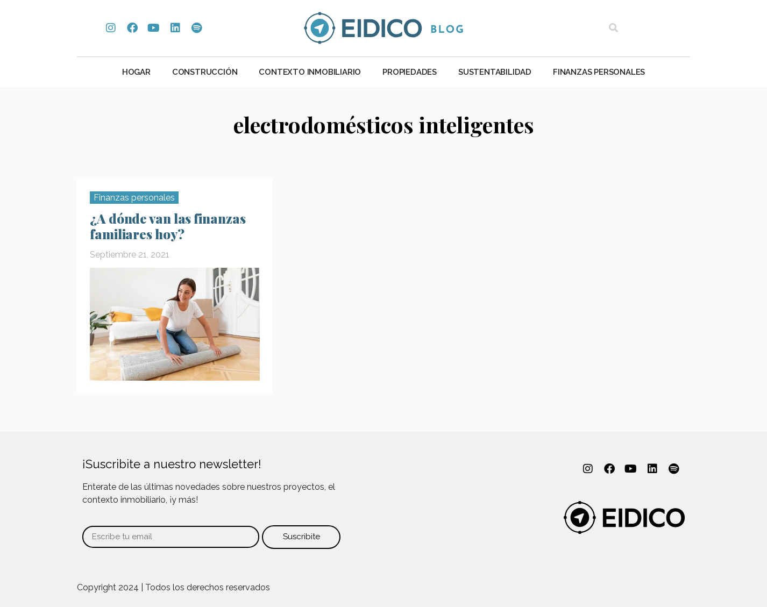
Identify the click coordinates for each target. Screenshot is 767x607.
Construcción (205, 72)
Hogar (136, 72)
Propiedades (409, 72)
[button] (613, 28)
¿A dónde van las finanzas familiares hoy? (168, 226)
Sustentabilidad (494, 72)
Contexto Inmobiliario (310, 72)
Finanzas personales (599, 72)
